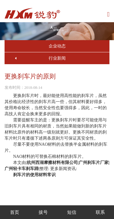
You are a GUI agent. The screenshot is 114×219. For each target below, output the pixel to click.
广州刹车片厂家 (94, 162)
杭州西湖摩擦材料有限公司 (52, 162)
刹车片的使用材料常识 (34, 174)
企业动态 (57, 46)
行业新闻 (57, 58)
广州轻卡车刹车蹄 (22, 168)
